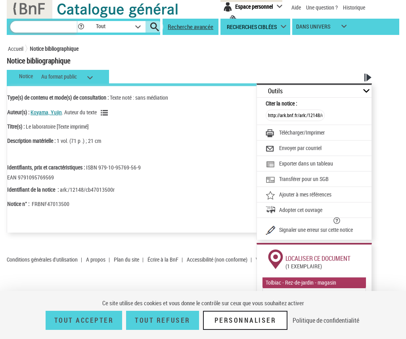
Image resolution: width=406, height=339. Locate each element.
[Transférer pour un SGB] (297, 180)
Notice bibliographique (54, 48)
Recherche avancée (190, 27)
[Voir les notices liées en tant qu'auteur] (105, 112)
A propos (95, 259)
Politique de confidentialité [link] (326, 320)
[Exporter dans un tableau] (299, 164)
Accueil (15, 48)
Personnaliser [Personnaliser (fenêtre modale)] (245, 320)
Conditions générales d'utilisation (42, 259)
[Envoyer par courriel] (294, 149)
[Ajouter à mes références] (298, 195)
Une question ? (322, 7)
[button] (80, 27)
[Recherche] (43, 27)
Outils (275, 91)
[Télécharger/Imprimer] (295, 133)
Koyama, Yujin (46, 112)
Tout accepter (84, 320)
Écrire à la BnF (162, 259)
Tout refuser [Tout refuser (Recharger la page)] (162, 320)
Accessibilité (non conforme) (217, 259)
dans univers (313, 28)
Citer (281, 103)
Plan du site (126, 259)
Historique (354, 7)
